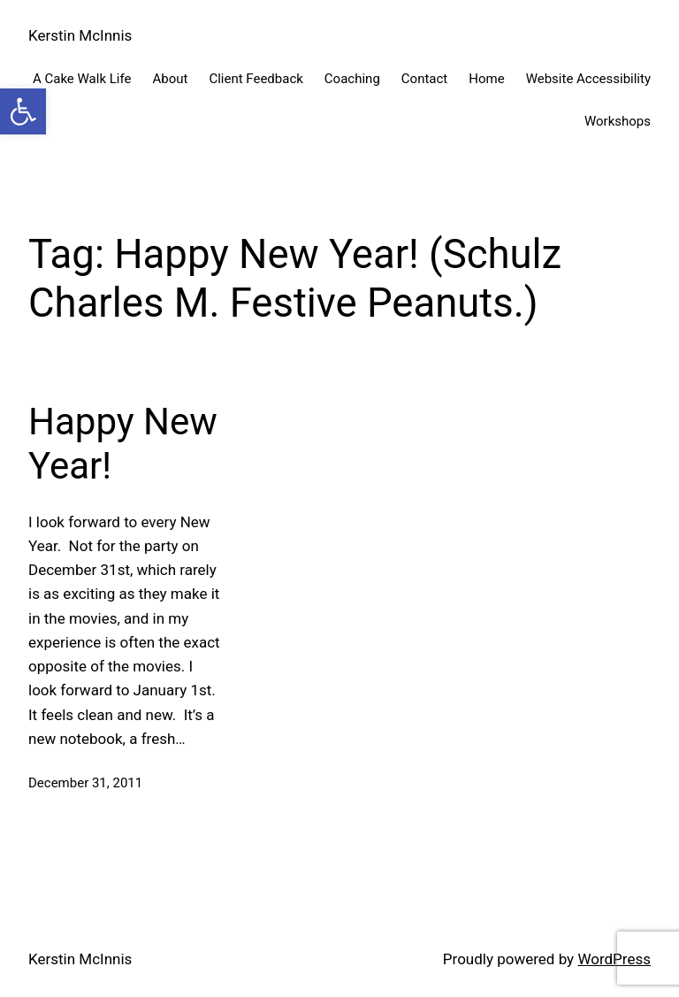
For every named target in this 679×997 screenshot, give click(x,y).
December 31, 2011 (85, 783)
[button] (23, 111)
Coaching (352, 79)
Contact (424, 79)
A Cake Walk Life (82, 79)
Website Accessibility (588, 79)
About (169, 79)
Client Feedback (255, 79)
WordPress (614, 959)
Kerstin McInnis (80, 35)
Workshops (617, 121)
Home (486, 79)
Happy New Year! (122, 443)
